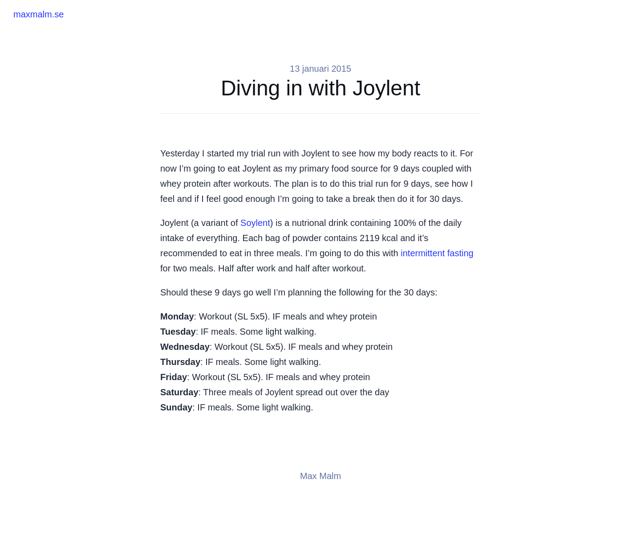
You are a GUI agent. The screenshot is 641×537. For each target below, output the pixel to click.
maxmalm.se (38, 14)
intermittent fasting (437, 253)
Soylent (255, 223)
